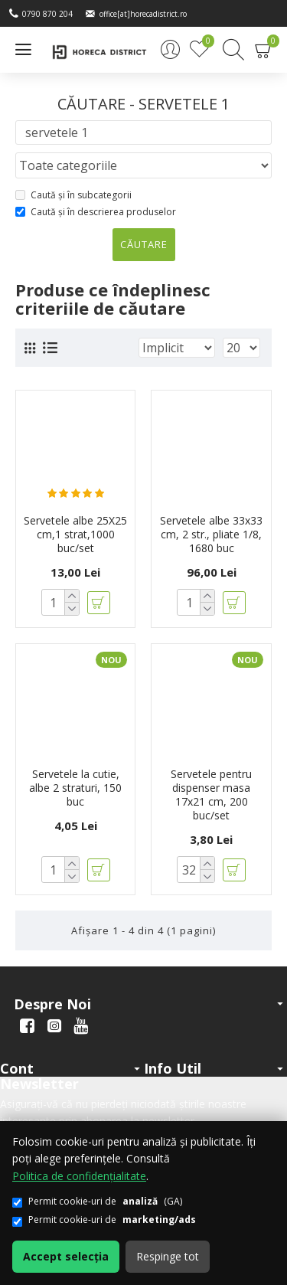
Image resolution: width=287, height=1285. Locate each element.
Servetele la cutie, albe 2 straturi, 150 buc (75, 788)
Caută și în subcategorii (73, 194)
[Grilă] (29, 348)
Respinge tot (167, 1256)
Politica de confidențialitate (79, 1176)
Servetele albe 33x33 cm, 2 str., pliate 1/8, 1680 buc (211, 534)
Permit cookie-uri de (104, 1219)
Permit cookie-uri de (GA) (97, 1201)
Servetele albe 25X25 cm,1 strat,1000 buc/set (75, 534)
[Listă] (50, 347)
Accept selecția (66, 1256)
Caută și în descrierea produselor (95, 211)
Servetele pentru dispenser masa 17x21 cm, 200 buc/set (211, 795)
